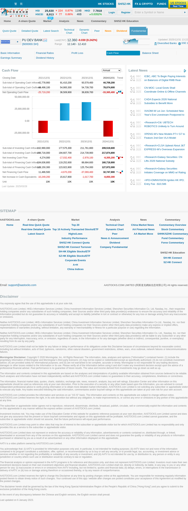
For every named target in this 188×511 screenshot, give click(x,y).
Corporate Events (75, 260)
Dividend (115, 242)
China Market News (143, 224)
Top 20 (75, 224)
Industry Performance (75, 238)
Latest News (138, 70)
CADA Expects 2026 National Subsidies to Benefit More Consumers (160, 103)
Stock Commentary (172, 229)
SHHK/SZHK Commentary (172, 233)
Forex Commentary (172, 242)
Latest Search (36, 233)
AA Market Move (143, 233)
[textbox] (160, 12)
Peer (114, 233)
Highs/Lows (75, 233)
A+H (75, 264)
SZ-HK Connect (172, 262)
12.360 (72, 40)
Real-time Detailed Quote (36, 229)
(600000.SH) (30, 44)
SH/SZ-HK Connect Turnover (75, 247)
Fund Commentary (173, 238)
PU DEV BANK (32, 40)
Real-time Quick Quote (36, 224)
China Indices (75, 269)
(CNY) (62, 40)
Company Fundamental (115, 247)
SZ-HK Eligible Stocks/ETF (75, 255)
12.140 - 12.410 (76, 44)
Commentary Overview (172, 224)
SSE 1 (184, 43)
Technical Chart (115, 224)
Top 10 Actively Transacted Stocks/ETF (75, 229)
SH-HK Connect (172, 257)
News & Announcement (115, 238)
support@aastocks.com (22, 285)
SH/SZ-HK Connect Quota (75, 242)
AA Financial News (143, 229)
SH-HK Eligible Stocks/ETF (75, 251)
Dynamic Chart (115, 229)
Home (9, 224)
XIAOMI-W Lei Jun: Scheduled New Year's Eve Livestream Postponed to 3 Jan (164, 114)
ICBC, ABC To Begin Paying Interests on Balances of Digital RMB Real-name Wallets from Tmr (165, 80)
